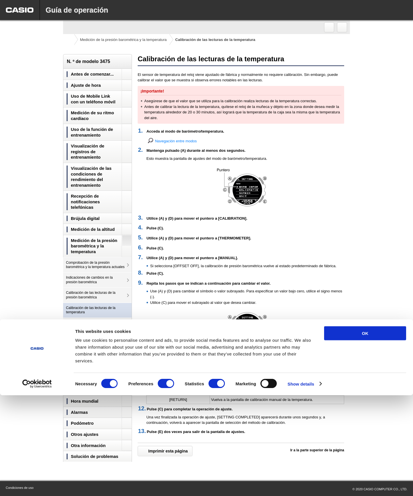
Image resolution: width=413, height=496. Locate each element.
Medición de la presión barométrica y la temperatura (123, 40)
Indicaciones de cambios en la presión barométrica (89, 279)
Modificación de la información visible (95, 323)
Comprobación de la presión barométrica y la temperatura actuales (95, 265)
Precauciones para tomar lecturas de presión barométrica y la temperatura (94, 366)
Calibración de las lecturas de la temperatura (91, 310)
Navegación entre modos (176, 141)
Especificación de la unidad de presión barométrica (89, 335)
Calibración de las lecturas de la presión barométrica (91, 295)
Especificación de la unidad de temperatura (89, 351)
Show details (301, 484)
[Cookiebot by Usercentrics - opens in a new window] (37, 485)
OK (365, 434)
